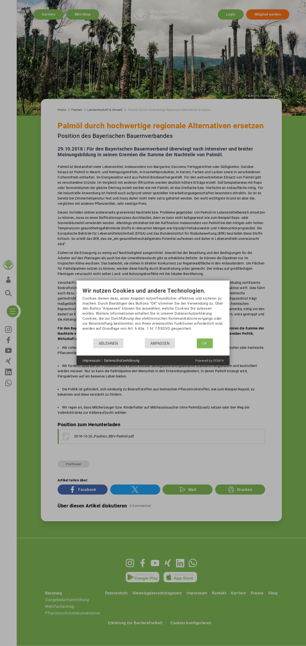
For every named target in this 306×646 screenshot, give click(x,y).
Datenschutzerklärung (122, 360)
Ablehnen (108, 343)
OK (204, 343)
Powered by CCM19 (209, 360)
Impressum (91, 360)
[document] (153, 313)
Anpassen (159, 343)
